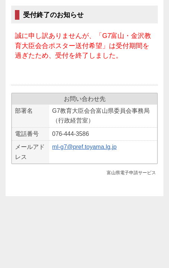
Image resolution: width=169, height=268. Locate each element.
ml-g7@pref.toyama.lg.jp (84, 147)
